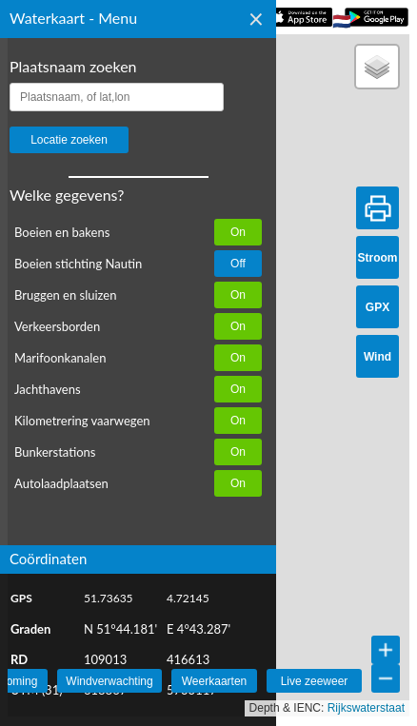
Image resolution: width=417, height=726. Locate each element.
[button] (377, 67)
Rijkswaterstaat (366, 708)
